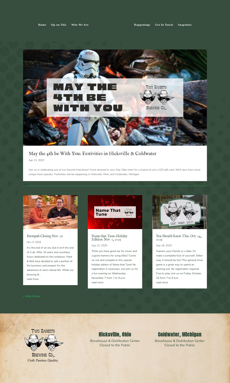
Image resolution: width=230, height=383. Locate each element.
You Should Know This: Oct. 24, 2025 (178, 238)
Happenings (141, 23)
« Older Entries (31, 296)
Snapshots (184, 23)
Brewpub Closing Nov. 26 (45, 236)
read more (33, 279)
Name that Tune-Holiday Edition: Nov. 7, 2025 (110, 238)
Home (43, 23)
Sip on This (60, 23)
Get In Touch (163, 23)
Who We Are (81, 23)
